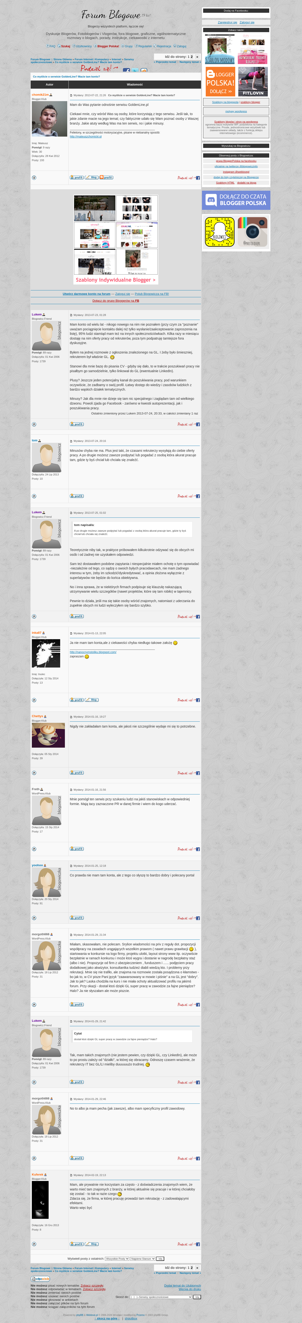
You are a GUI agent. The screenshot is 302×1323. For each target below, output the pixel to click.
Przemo (141, 1315)
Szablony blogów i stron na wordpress (236, 121)
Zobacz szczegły (92, 1285)
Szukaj (64, 46)
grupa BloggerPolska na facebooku (236, 160)
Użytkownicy (82, 46)
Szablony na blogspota (225, 102)
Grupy (127, 46)
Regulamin (143, 46)
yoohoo (37, 865)
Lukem (37, 314)
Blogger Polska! (106, 46)
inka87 (36, 632)
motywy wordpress (236, 111)
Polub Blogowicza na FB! (152, 294)
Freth (36, 789)
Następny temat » (190, 61)
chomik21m (40, 94)
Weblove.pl (92, 1315)
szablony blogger (250, 102)
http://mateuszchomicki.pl (86, 136)
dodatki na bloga (246, 182)
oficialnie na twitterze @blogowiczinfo (236, 166)
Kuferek (37, 1174)
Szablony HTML (225, 182)
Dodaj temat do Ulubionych (182, 1285)
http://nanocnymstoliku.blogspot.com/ (93, 652)
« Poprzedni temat (165, 61)
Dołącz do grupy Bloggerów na (115, 300)
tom (35, 440)
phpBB (79, 1315)
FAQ (50, 46)
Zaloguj (179, 46)
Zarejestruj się (227, 22)
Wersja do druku (190, 1289)
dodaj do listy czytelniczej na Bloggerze (236, 177)
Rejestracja (162, 46)
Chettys (37, 716)
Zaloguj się (122, 294)
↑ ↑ (107, 1318)
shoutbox (131, 1318)
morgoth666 (40, 934)
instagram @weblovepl (236, 171)
